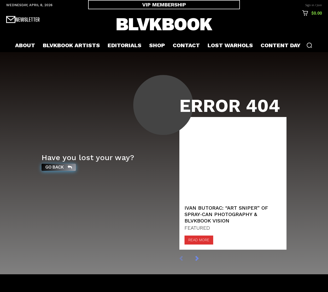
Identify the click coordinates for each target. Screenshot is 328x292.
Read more (198, 258)
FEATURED (197, 245)
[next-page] (202, 276)
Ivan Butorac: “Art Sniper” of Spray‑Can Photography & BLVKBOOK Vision (226, 232)
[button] (309, 45)
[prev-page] (186, 276)
